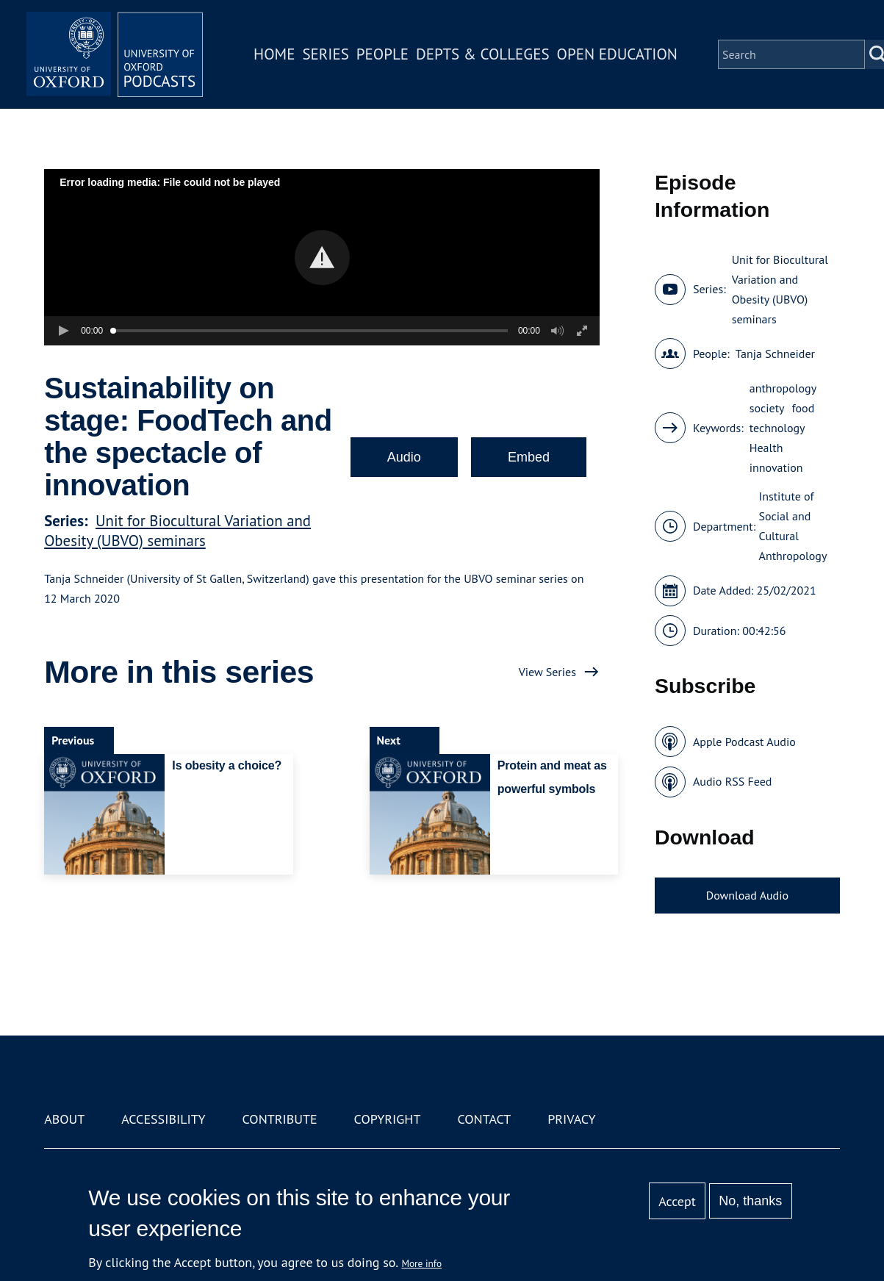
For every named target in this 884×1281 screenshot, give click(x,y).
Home (274, 54)
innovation (776, 467)
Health (766, 447)
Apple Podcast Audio (744, 741)
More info (421, 1263)
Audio (404, 457)
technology (777, 427)
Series (325, 54)
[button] (322, 257)
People (382, 54)
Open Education (617, 54)
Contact (484, 1118)
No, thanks (750, 1201)
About (64, 1118)
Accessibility (163, 1118)
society (767, 408)
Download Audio (747, 895)
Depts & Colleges (483, 54)
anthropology (783, 388)
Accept (677, 1201)
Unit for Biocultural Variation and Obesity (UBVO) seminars (177, 530)
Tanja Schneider (775, 353)
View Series (547, 671)
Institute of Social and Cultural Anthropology (793, 526)
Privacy (571, 1118)
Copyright (387, 1118)
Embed (529, 457)
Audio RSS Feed (732, 781)
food (803, 408)
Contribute (279, 1118)
